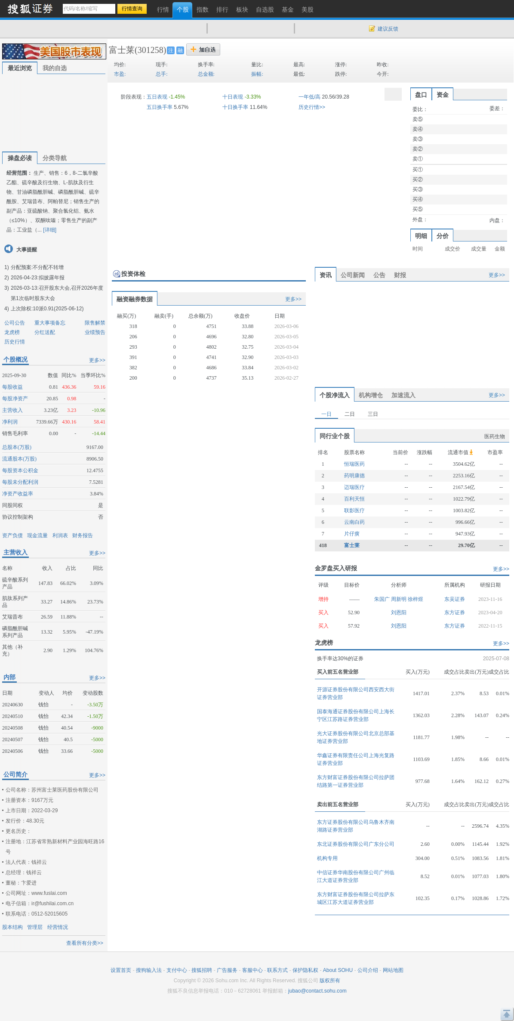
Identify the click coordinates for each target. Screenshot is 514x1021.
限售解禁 (95, 323)
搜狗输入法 (149, 970)
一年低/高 (309, 97)
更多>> (97, 360)
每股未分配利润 (20, 482)
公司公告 (14, 323)
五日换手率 (159, 107)
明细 (421, 235)
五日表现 (157, 97)
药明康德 (354, 476)
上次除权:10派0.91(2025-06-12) (47, 309)
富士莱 (122, 50)
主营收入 (12, 410)
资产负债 (12, 535)
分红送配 (44, 332)
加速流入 (403, 395)
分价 (443, 235)
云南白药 (354, 522)
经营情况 (57, 927)
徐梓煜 (415, 599)
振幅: (257, 74)
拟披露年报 (52, 278)
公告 (379, 275)
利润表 (60, 535)
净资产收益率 (17, 494)
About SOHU (338, 970)
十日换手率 (235, 107)
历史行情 (14, 342)
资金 (443, 94)
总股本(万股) (16, 447)
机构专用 (327, 858)
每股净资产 (15, 399)
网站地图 (393, 970)
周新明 (399, 599)
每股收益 (12, 387)
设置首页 (121, 970)
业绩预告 (95, 332)
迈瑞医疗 (354, 487)
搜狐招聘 (201, 970)
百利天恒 (354, 499)
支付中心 (176, 970)
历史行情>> (312, 107)
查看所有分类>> (84, 943)
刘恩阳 (398, 613)
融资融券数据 (135, 299)
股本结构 (12, 927)
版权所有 (330, 981)
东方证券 (454, 613)
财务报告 (82, 535)
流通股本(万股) (19, 459)
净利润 (10, 422)
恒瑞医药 (354, 464)
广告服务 (227, 970)
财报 (400, 275)
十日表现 (232, 97)
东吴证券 (454, 599)
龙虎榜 (12, 332)
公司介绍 (367, 970)
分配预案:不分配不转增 (37, 267)
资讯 (326, 275)
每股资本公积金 (20, 470)
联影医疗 (354, 510)
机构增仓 (371, 395)
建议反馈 (388, 29)
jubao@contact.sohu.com (317, 991)
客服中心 (252, 970)
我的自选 (55, 68)
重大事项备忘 (49, 323)
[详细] (49, 230)
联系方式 (277, 970)
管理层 (35, 927)
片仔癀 (352, 534)
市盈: (120, 74)
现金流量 (37, 535)
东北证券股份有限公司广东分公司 (355, 844)
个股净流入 (335, 395)
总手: (161, 74)
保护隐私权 (305, 970)
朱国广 (382, 599)
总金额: (206, 74)
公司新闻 (353, 275)
